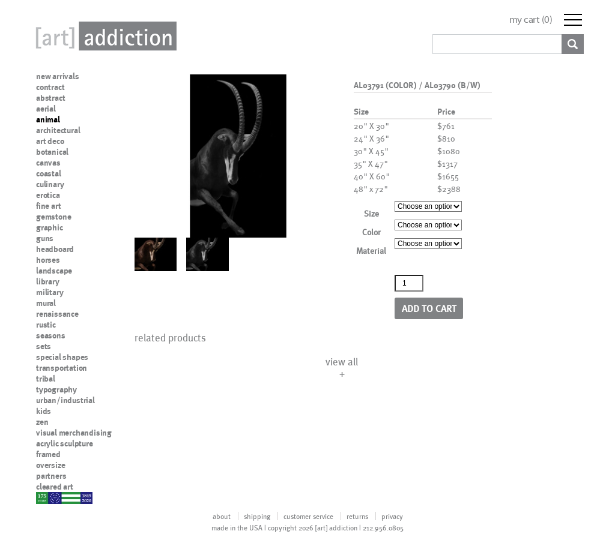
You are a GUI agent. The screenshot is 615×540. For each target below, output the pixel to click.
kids (43, 411)
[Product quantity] (409, 283)
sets (43, 346)
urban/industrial (65, 400)
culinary (50, 184)
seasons (50, 335)
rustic (46, 324)
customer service (308, 516)
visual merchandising (74, 432)
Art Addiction (104, 36)
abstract (50, 98)
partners (51, 476)
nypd (45, 497)
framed (48, 454)
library (47, 281)
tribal (45, 378)
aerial (46, 108)
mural (46, 303)
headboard (55, 249)
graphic (49, 227)
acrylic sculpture (64, 443)
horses (48, 260)
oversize (50, 465)
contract (50, 87)
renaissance (57, 314)
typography (56, 389)
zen (42, 422)
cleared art (54, 486)
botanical (52, 152)
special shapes (62, 357)
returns (357, 516)
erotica (48, 195)
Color (371, 232)
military (49, 292)
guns (44, 238)
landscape (54, 270)
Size (371, 213)
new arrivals (57, 76)
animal (48, 119)
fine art (48, 206)
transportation (61, 368)
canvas (48, 162)
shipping (257, 516)
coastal (48, 173)
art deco (50, 141)
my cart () (531, 19)
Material (371, 250)
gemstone (53, 216)
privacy (392, 516)
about (222, 516)
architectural (58, 130)
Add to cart (429, 308)
